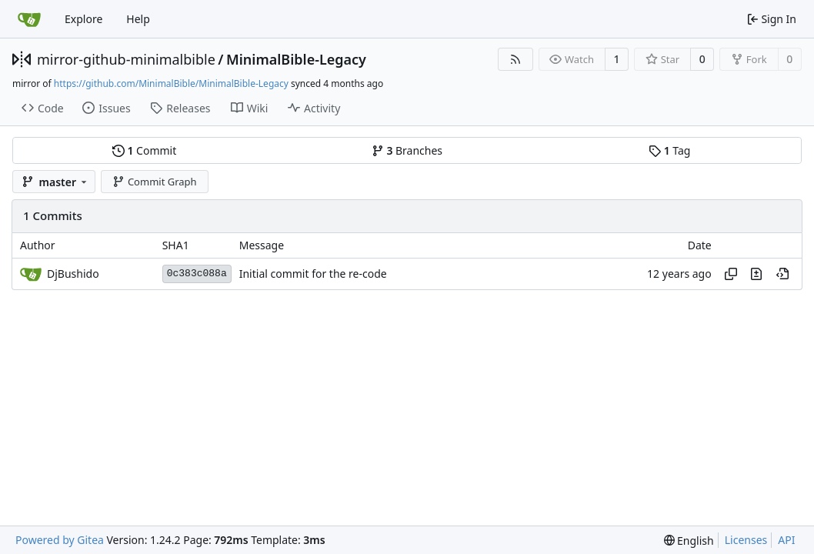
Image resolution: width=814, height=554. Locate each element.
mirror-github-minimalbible (126, 59)
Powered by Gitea (59, 539)
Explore (83, 19)
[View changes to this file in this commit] (756, 273)
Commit (144, 150)
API (786, 539)
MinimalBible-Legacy (296, 59)
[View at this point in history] (782, 273)
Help (138, 19)
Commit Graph (154, 182)
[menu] (689, 540)
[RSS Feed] (515, 59)
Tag (669, 150)
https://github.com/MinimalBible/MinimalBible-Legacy (171, 83)
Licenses (746, 539)
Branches (407, 150)
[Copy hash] (730, 273)
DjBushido (73, 273)
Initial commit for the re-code (313, 273)
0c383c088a (197, 273)
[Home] (29, 19)
